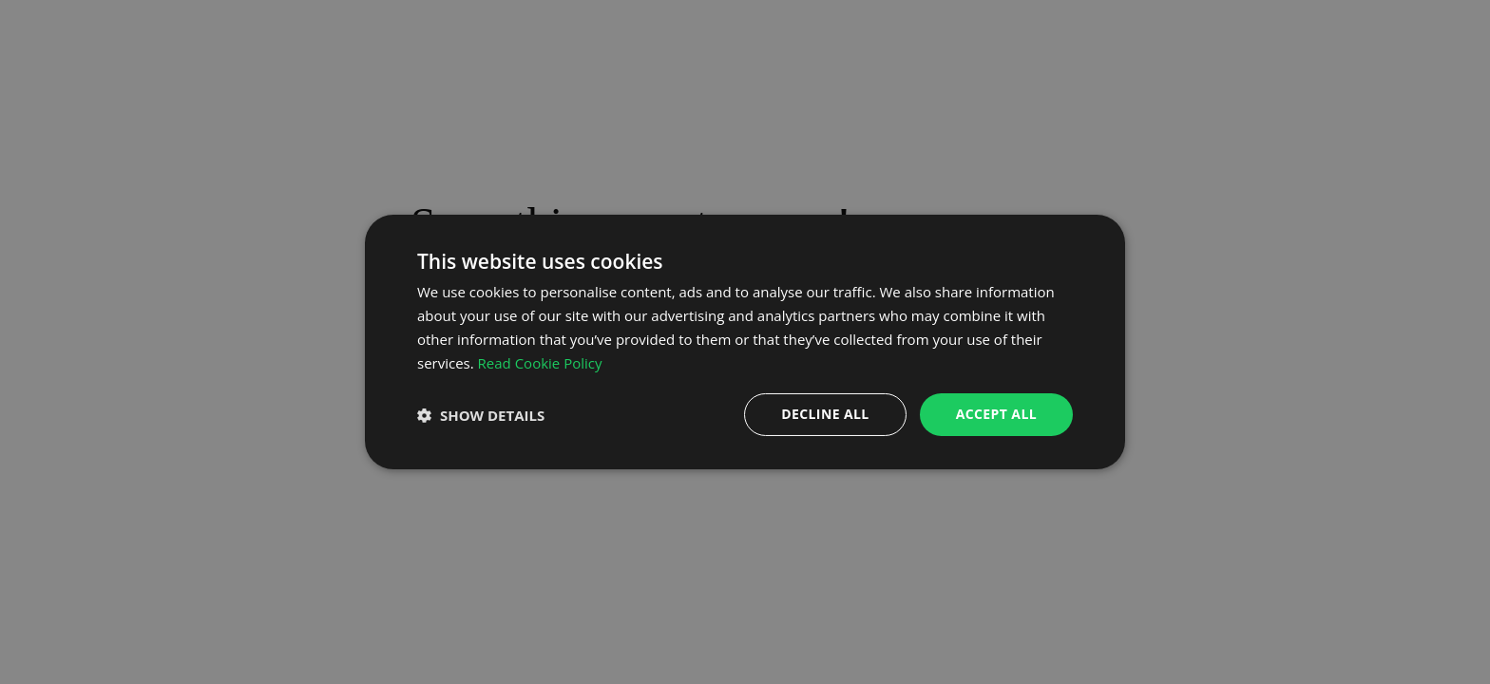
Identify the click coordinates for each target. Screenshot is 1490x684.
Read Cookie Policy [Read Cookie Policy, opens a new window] (540, 362)
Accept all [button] (996, 414)
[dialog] (745, 342)
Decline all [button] (825, 414)
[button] (480, 415)
